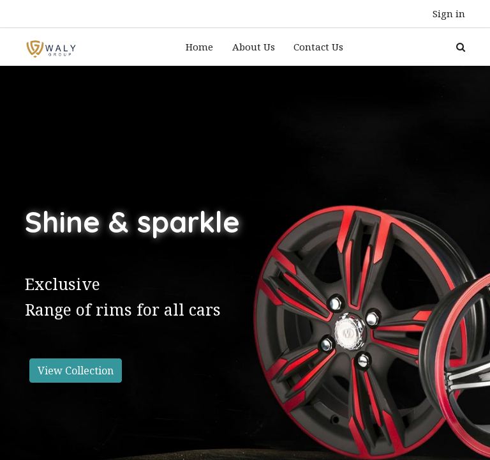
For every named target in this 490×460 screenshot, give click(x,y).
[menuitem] (199, 42)
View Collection (76, 360)
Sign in (449, 13)
